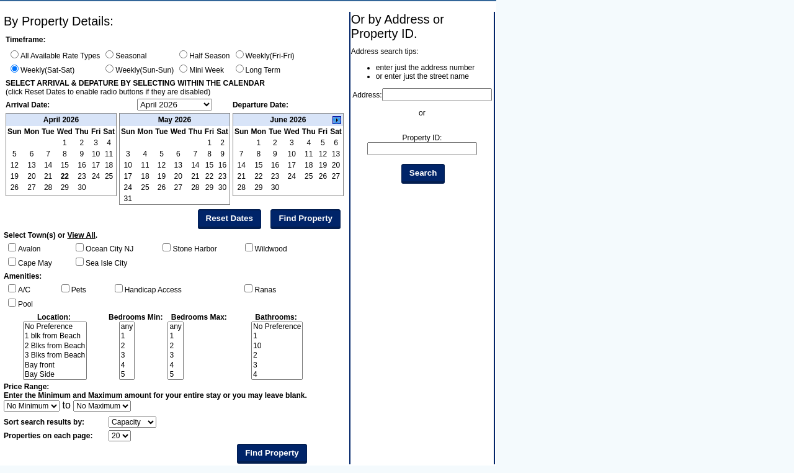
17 (128, 176)
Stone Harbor (194, 249)
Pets (78, 290)
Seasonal (130, 56)
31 (128, 198)
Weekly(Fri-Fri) (270, 56)
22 (65, 176)
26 (15, 187)
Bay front (55, 365)
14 (195, 165)
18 (145, 176)
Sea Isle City (106, 263)
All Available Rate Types (60, 56)
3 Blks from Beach (55, 355)
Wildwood (271, 249)
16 (222, 165)
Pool (25, 304)
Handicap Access (153, 290)
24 (96, 176)
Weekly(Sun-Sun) (144, 70)
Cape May (35, 263)
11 (145, 165)
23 (82, 176)
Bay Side (55, 374)
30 (82, 187)
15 (209, 165)
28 (48, 187)
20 (178, 176)
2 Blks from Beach (55, 346)
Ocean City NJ (109, 249)
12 (162, 165)
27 (31, 187)
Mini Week (206, 70)
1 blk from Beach (55, 336)
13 (178, 165)
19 (162, 176)
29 (65, 187)
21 (195, 176)
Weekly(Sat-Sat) (47, 70)
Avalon (29, 249)
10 (128, 165)
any (127, 326)
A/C (24, 290)
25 (109, 176)
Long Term (263, 70)
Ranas (265, 290)
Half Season (209, 56)
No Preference (55, 326)
